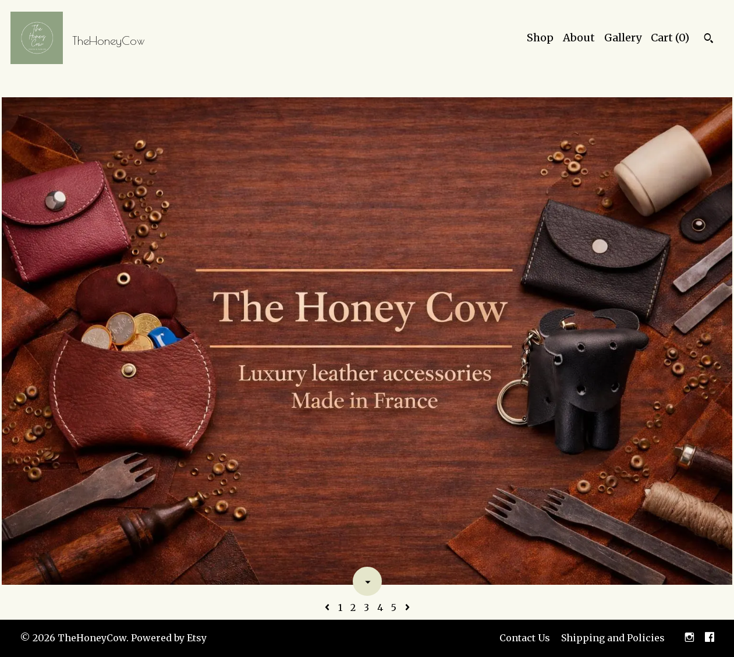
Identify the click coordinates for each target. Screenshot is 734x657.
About (579, 37)
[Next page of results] (407, 607)
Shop (540, 37)
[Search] (708, 39)
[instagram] (689, 638)
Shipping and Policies (613, 638)
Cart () (670, 37)
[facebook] (709, 638)
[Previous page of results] (328, 607)
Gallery (622, 37)
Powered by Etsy (169, 638)
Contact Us (524, 638)
